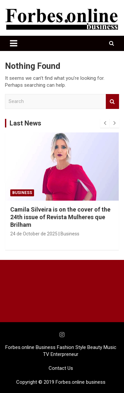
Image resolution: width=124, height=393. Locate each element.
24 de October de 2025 (34, 233)
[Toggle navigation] (13, 43)
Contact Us (61, 368)
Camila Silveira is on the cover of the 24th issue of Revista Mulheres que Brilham (60, 217)
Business (22, 192)
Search (112, 101)
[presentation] (104, 123)
